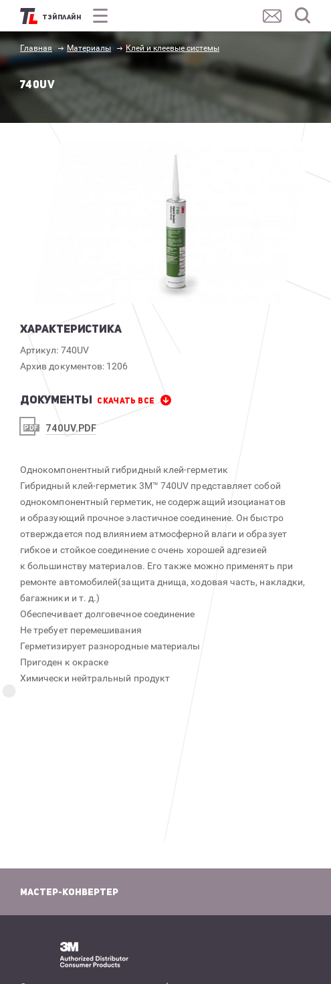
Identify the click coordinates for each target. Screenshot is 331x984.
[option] (172, 222)
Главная (36, 48)
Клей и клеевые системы (172, 48)
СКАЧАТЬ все (125, 400)
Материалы (89, 48)
